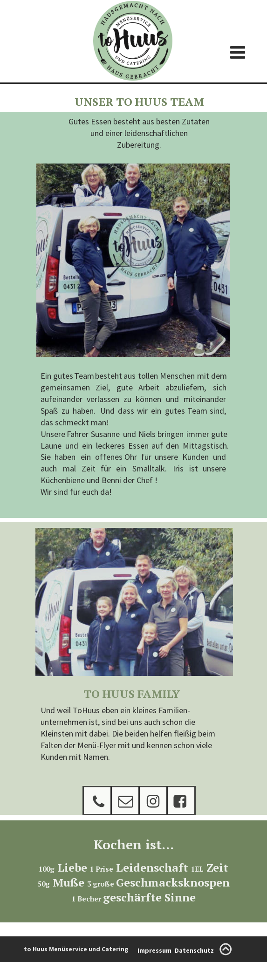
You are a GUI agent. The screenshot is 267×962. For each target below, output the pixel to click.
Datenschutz (194, 950)
